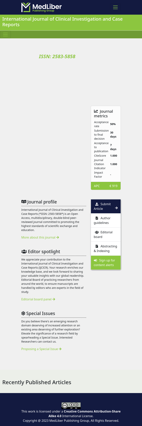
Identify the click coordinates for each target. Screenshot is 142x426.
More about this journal (40, 237)
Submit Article (106, 206)
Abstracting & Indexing (105, 248)
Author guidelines (102, 220)
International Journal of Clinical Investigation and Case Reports (62, 22)
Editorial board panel (38, 299)
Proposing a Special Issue (41, 349)
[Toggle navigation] (115, 7)
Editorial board (103, 234)
